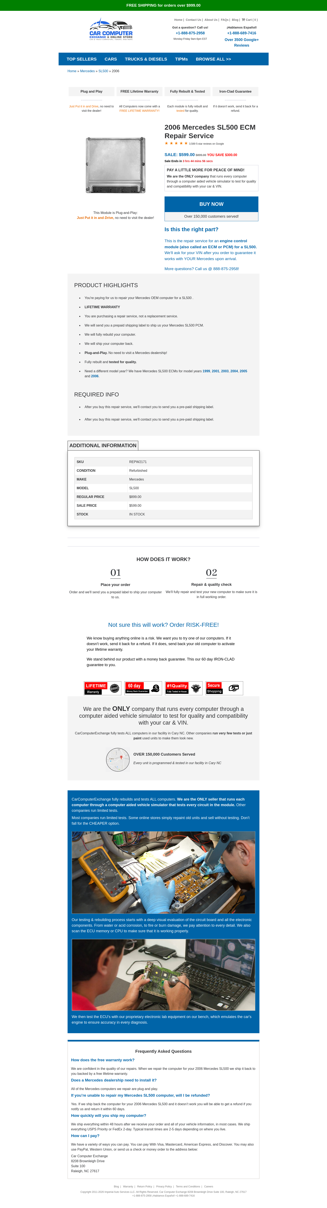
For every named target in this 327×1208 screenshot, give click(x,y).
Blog (235, 19)
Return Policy (144, 1186)
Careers (208, 1186)
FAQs (225, 19)
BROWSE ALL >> (213, 59)
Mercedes (87, 71)
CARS (111, 59)
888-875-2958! (226, 269)
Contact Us (193, 19)
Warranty (128, 1186)
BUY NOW (211, 204)
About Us (211, 19)
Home (178, 19)
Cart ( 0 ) (250, 19)
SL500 (103, 71)
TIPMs (181, 59)
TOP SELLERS (82, 59)
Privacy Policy (164, 1186)
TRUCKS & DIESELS (146, 59)
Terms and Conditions (188, 1186)
